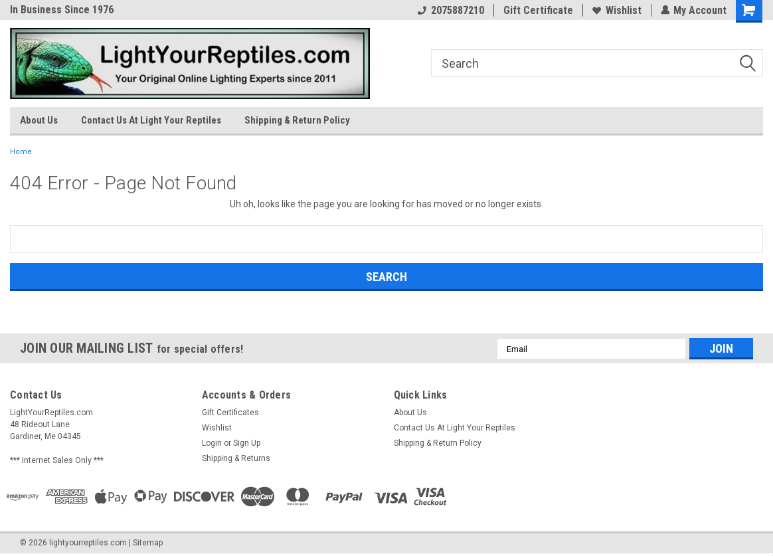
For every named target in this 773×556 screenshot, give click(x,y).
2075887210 (450, 10)
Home (21, 151)
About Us (39, 120)
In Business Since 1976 (62, 9)
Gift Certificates (230, 412)
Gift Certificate (537, 10)
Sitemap (148, 542)
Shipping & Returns (236, 458)
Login (212, 443)
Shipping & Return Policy (297, 120)
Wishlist (616, 10)
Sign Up (246, 443)
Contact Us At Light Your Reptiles (151, 120)
